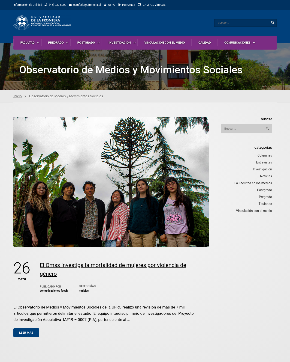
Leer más (26, 333)
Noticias (84, 291)
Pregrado (265, 197)
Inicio (17, 96)
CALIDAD (204, 42)
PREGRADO (56, 42)
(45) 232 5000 (57, 4)
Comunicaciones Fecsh (54, 291)
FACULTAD (27, 42)
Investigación (262, 169)
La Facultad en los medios (253, 183)
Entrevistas (264, 162)
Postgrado (264, 190)
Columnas (264, 155)
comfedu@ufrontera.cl (87, 4)
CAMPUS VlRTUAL (154, 4)
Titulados (265, 204)
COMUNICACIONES (237, 42)
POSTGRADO (86, 42)
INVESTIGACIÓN (120, 42)
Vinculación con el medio (254, 211)
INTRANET (128, 4)
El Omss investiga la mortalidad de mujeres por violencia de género (113, 269)
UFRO (111, 4)
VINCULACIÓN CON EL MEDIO (164, 42)
